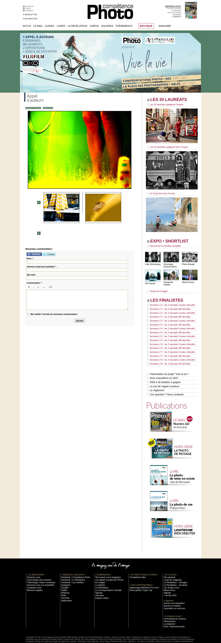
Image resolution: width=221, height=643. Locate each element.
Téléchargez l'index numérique (39, 567)
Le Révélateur (77, 26)
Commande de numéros (173, 603)
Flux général (169, 561)
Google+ (64, 572)
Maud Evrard (188, 280)
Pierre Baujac (188, 262)
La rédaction (169, 608)
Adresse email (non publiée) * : (42, 236)
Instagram (30, 10)
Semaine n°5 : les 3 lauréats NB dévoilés (167, 331)
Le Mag (37, 26)
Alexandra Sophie (172, 280)
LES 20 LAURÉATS (170, 99)
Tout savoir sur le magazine (106, 561)
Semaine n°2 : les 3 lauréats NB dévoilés (167, 311)
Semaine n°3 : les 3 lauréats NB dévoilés (167, 318)
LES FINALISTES (168, 297)
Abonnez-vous (33, 561)
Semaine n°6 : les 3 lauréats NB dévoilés (167, 338)
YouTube (64, 582)
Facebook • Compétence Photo (74, 561)
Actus (27, 26)
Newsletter (177, 14)
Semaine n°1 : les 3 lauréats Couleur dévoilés (169, 301)
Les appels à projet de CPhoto (107, 564)
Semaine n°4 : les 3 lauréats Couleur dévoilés (169, 321)
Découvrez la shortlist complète (163, 244)
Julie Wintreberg (152, 262)
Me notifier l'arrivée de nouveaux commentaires (54, 284)
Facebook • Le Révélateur (71, 564)
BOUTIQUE (146, 26)
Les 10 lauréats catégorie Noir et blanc (166, 146)
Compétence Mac (136, 561)
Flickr (63, 580)
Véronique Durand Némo (170, 263)
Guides (49, 26)
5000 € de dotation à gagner (163, 367)
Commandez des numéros (38, 564)
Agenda (98, 577)
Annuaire (164, 26)
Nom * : (30, 228)
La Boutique (176, 10)
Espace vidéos (101, 582)
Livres (61, 26)
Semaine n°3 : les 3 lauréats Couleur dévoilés (169, 315)
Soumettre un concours (173, 592)
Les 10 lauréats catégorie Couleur (164, 104)
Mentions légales (34, 574)
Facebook (30, 6)
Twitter (28, 8)
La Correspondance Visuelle (106, 574)
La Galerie (99, 569)
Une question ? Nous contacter (165, 378)
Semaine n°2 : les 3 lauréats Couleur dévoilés (169, 308)
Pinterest (64, 577)
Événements (124, 26)
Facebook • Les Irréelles (71, 567)
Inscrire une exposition (173, 587)
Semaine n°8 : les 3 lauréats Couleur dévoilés (169, 347)
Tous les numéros (174, 8)
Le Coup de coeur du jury (160, 192)
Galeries (107, 26)
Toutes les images (156, 288)
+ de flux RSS (169, 580)
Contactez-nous (33, 572)
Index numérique (174, 12)
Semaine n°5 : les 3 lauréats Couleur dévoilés (169, 328)
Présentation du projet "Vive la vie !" (167, 360)
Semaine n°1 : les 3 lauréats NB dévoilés (167, 305)
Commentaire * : (34, 252)
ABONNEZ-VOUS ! (173, 6)
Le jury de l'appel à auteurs (163, 371)
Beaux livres (169, 574)
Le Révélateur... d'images (174, 567)
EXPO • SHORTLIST (171, 240)
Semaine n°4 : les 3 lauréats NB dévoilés (167, 324)
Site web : (31, 244)
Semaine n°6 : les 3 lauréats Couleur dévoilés (169, 334)
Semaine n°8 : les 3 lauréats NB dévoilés (167, 351)
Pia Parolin (150, 282)
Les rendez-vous (170, 572)
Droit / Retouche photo (173, 611)
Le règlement (155, 375)
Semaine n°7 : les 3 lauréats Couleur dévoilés (169, 341)
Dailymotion (66, 585)
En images (99, 567)
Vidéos (94, 26)
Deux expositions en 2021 (162, 364)
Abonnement (169, 605)
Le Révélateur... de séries (174, 569)
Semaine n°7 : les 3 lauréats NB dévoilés (167, 344)
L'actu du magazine (172, 564)
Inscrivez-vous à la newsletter (39, 569)
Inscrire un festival (171, 590)
